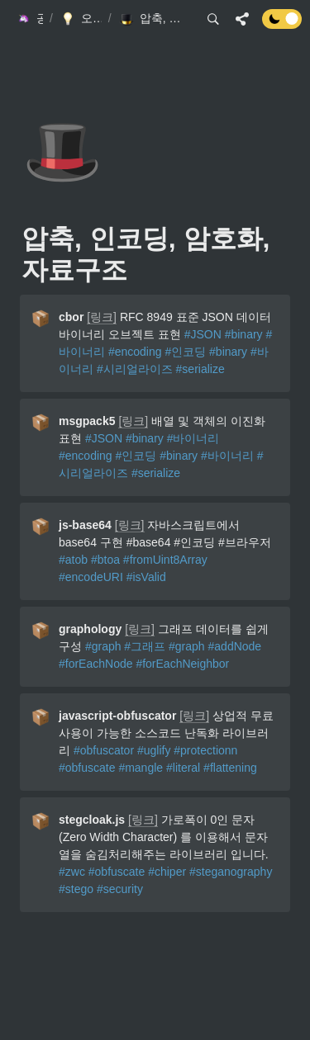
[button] (29, 19)
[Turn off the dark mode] (282, 24)
